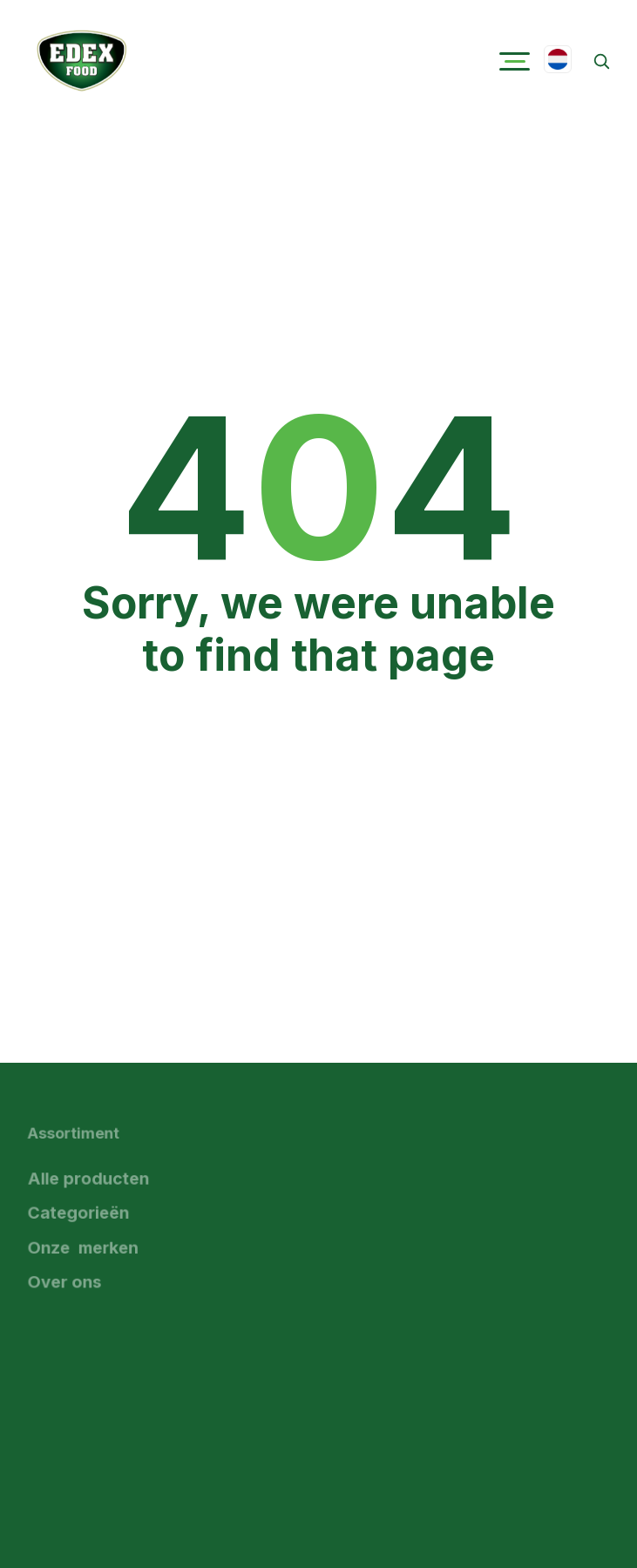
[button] (514, 61)
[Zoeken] (601, 61)
